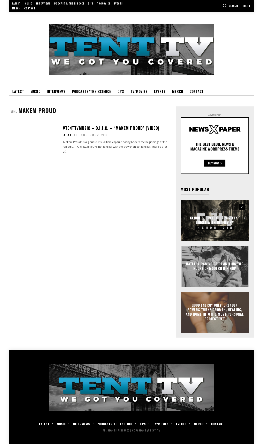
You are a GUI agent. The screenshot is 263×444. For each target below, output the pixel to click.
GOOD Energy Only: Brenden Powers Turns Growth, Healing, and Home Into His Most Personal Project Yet (215, 312)
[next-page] (242, 207)
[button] (230, 5)
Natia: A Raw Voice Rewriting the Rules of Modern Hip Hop (214, 266)
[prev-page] (235, 207)
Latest (67, 135)
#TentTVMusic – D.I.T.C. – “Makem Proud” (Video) (111, 128)
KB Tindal (80, 135)
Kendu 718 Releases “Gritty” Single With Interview (214, 220)
